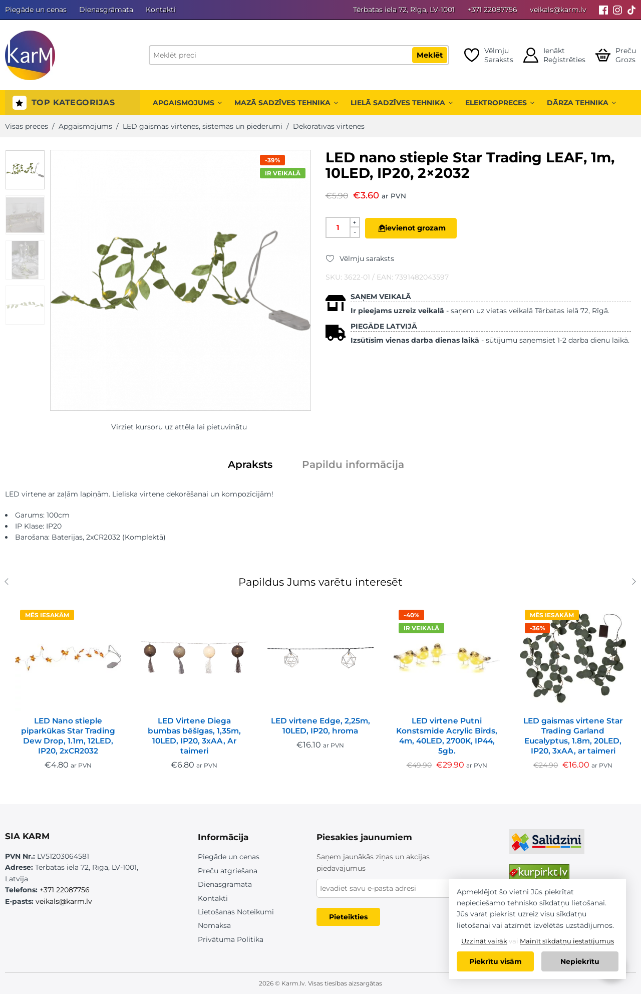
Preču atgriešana (227, 870)
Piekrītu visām (495, 961)
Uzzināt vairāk (484, 941)
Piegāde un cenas (36, 9)
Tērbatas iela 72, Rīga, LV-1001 (404, 9)
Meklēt (430, 55)
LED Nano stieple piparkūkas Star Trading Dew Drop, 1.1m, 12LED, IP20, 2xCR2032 (68, 736)
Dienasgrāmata (106, 9)
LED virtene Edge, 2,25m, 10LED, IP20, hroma (320, 725)
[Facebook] (603, 10)
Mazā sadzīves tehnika (286, 102)
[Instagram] (617, 10)
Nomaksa (214, 925)
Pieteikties (348, 916)
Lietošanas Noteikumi (236, 911)
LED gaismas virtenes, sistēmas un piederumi (202, 126)
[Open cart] (615, 55)
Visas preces (26, 126)
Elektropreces (499, 102)
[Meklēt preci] (299, 55)
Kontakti (161, 9)
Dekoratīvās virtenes (329, 126)
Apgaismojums (187, 102)
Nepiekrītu (579, 961)
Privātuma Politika (230, 939)
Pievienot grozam (424, 227)
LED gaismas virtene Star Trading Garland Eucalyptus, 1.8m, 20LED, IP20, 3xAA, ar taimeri (572, 736)
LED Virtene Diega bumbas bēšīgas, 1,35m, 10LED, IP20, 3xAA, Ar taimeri (194, 736)
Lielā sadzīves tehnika (402, 102)
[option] (25, 170)
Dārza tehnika (581, 102)
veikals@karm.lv (558, 9)
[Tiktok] (631, 10)
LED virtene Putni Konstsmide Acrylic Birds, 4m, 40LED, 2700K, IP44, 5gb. (446, 736)
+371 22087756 (492, 9)
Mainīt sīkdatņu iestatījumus (567, 941)
